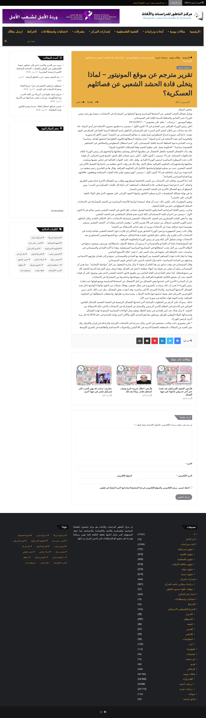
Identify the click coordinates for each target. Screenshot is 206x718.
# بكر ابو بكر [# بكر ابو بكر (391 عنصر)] (22, 254)
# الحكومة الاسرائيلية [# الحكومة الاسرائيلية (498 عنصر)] (53, 248)
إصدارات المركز (100, 31)
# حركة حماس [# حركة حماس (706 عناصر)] (40, 259)
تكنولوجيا (191, 649)
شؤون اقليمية (186, 554)
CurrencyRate (57, 211)
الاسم (189, 463)
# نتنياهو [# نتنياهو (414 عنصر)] (22, 265)
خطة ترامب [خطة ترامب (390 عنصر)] (39, 270)
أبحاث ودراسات (154, 31)
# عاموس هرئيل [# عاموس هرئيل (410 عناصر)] (36, 265)
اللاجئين (189, 634)
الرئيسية (195, 31)
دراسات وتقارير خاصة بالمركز (179, 584)
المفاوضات (188, 639)
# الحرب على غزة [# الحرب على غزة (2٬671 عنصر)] (36, 243)
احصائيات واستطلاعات (54, 31)
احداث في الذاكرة (186, 594)
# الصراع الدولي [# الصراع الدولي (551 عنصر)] (37, 254)
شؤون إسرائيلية (185, 549)
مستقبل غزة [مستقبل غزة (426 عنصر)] (25, 270)
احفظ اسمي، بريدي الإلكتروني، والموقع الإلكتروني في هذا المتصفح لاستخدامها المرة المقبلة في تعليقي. (144, 488)
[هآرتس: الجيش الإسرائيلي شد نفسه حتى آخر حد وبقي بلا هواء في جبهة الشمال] (174, 375)
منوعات (191, 694)
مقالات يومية (177, 31)
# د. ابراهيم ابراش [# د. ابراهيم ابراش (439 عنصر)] (54, 265)
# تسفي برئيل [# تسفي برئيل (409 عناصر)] (56, 259)
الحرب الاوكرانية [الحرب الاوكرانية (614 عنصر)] (55, 270)
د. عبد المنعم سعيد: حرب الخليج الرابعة (43, 77)
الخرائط (32, 31)
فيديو (193, 664)
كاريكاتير (191, 669)
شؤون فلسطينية (185, 559)
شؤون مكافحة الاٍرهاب (182, 564)
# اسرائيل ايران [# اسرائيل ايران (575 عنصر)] (37, 237)
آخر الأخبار (190, 539)
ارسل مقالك (15, 31)
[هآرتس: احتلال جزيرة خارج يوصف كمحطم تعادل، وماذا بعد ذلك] (134, 375)
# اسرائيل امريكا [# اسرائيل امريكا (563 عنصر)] (55, 237)
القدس (190, 629)
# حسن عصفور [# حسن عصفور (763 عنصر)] (24, 259)
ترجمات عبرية (161, 57)
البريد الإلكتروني (184, 475)
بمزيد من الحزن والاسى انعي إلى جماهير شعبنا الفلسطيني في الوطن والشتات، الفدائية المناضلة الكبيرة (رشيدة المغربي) (38, 68)
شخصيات (191, 654)
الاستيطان (188, 619)
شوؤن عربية (187, 574)
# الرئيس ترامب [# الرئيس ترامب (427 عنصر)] (55, 254)
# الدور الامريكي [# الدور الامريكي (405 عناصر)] (33, 248)
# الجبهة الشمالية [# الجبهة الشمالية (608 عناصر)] (55, 243)
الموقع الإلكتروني (124, 475)
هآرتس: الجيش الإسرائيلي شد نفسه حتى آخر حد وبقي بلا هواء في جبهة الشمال (175, 391)
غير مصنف (190, 659)
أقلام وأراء (188, 679)
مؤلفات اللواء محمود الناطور (179, 589)
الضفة (190, 624)
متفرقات (79, 31)
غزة (191, 644)
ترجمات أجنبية (186, 684)
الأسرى (189, 614)
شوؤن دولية (187, 569)
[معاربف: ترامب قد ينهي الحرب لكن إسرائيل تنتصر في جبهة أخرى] (94, 375)
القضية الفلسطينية (127, 31)
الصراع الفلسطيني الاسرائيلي (181, 609)
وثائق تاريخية (189, 699)
